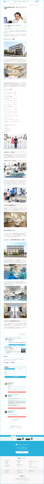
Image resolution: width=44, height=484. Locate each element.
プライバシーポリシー (31, 463)
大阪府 (9, 341)
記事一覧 (7, 3)
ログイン (34, 1)
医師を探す (18, 462)
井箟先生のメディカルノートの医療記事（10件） (13, 414)
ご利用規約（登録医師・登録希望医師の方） (33, 467)
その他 (27, 1)
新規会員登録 (22, 452)
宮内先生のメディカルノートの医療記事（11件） (13, 389)
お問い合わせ (30, 464)
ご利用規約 (30, 462)
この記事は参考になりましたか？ (22, 333)
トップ (4, 3)
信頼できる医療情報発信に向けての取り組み (33, 461)
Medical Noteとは (31, 460)
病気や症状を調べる (15, 1)
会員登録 (37, 1)
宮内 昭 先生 (10, 383)
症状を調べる (6, 462)
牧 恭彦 (10, 340)
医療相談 (20, 1)
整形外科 (11, 341)
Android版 (6, 472)
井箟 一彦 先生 (10, 412)
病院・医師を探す (24, 1)
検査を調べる (6, 463)
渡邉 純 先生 (10, 395)
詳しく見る (17, 408)
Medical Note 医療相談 (20, 472)
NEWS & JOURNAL (19, 466)
